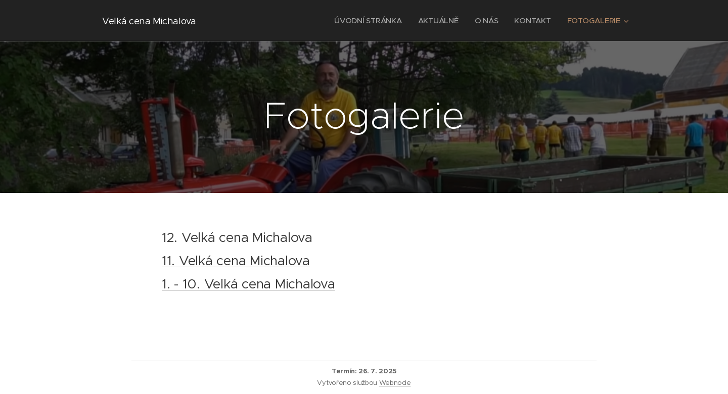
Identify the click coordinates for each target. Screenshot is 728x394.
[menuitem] (366, 20)
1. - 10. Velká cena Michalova (248, 284)
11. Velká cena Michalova (236, 261)
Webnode (395, 382)
